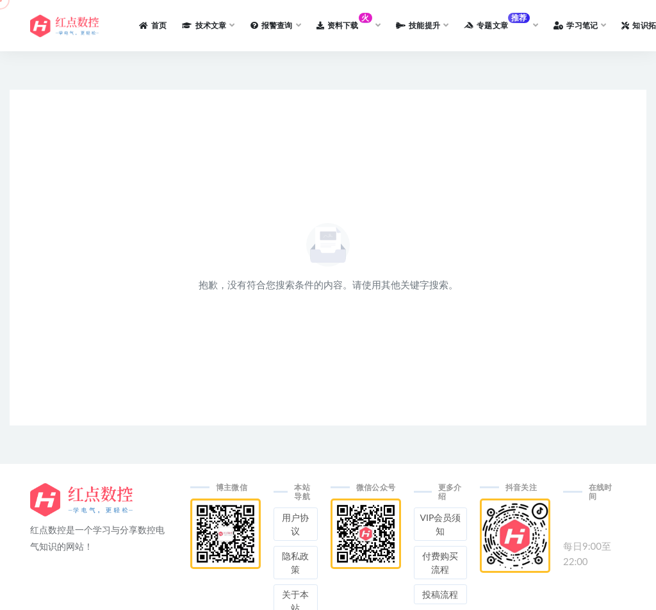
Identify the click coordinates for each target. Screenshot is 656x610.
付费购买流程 (440, 562)
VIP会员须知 (440, 524)
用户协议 (295, 524)
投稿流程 (440, 594)
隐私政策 (295, 562)
